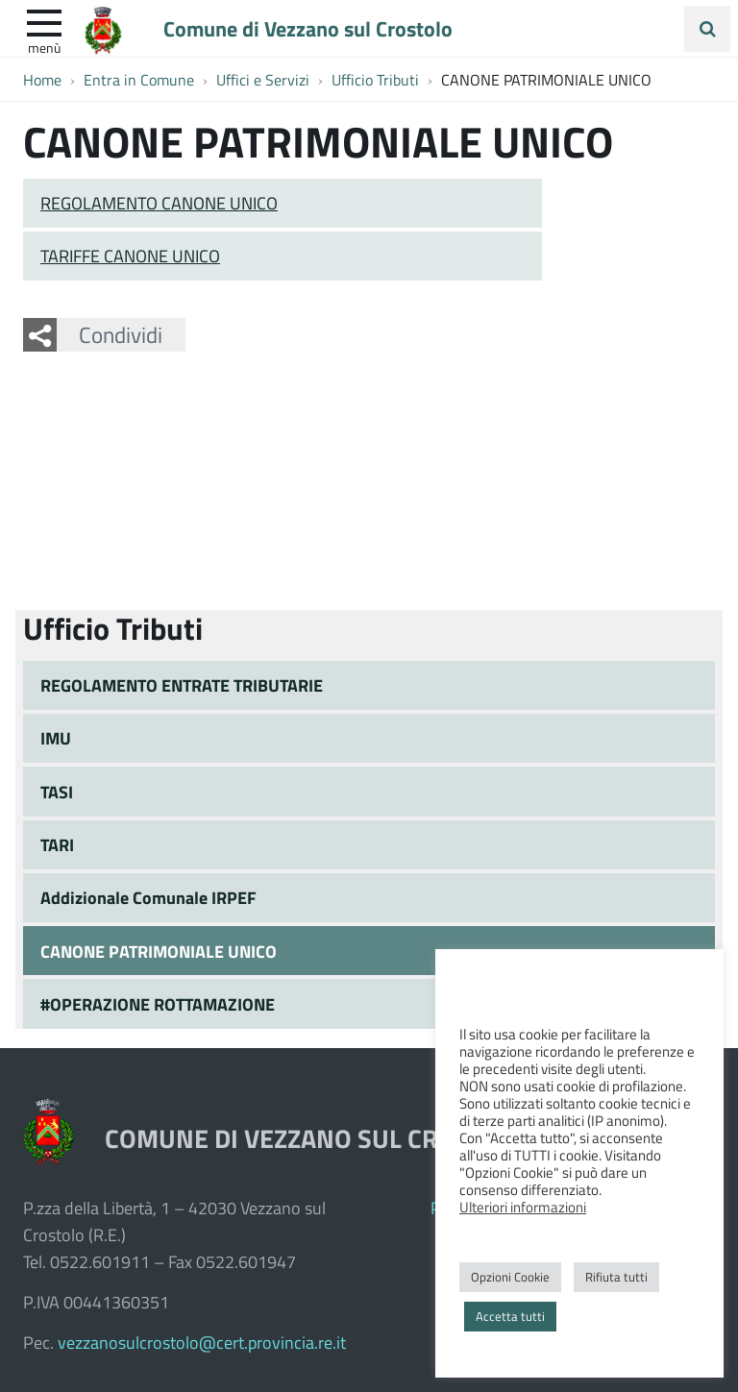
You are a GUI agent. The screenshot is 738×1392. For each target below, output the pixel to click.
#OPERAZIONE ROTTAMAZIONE (157, 1003)
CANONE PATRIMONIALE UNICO (158, 951)
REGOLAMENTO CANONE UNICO (159, 202)
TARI (57, 844)
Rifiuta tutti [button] (616, 1276)
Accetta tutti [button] (510, 1316)
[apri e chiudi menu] (44, 21)
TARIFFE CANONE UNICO (130, 255)
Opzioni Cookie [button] (510, 1276)
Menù (44, 47)
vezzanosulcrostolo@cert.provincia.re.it (202, 1342)
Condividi (120, 334)
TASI (56, 791)
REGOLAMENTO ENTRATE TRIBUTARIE (181, 684)
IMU (55, 737)
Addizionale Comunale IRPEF (148, 897)
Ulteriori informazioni (522, 1206)
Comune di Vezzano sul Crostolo (308, 27)
